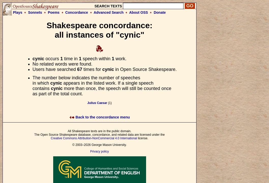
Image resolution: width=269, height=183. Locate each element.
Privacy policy (99, 151)
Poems (54, 12)
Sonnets (35, 12)
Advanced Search (109, 12)
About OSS (138, 12)
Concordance (76, 12)
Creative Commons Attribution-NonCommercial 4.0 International (94, 138)
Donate (160, 12)
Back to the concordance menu (99, 117)
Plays (17, 12)
